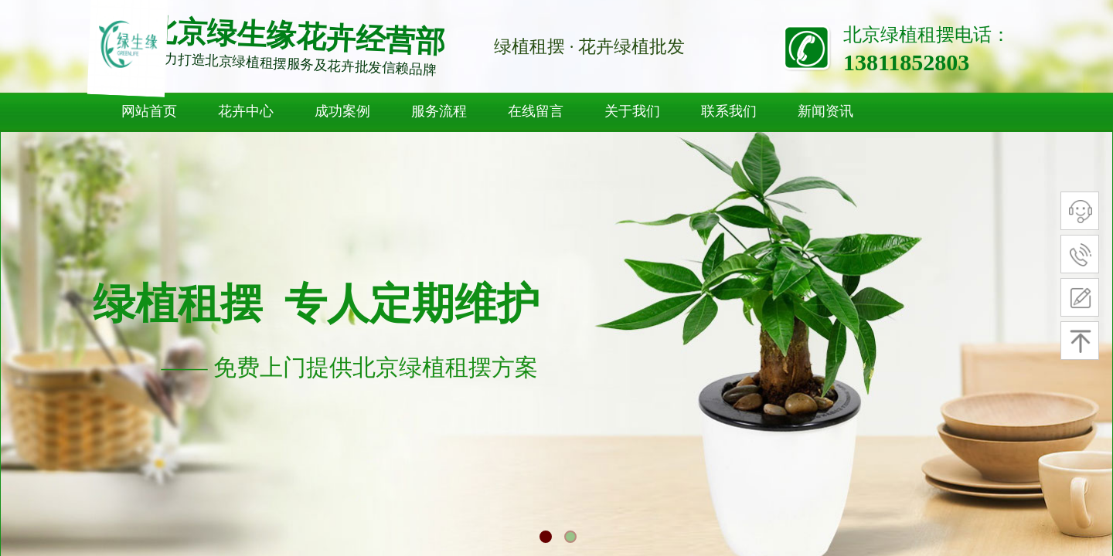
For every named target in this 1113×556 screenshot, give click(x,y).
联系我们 (729, 111)
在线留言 (535, 111)
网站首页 (149, 111)
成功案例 (342, 111)
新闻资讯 (825, 111)
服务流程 (439, 111)
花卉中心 (246, 111)
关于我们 (632, 111)
